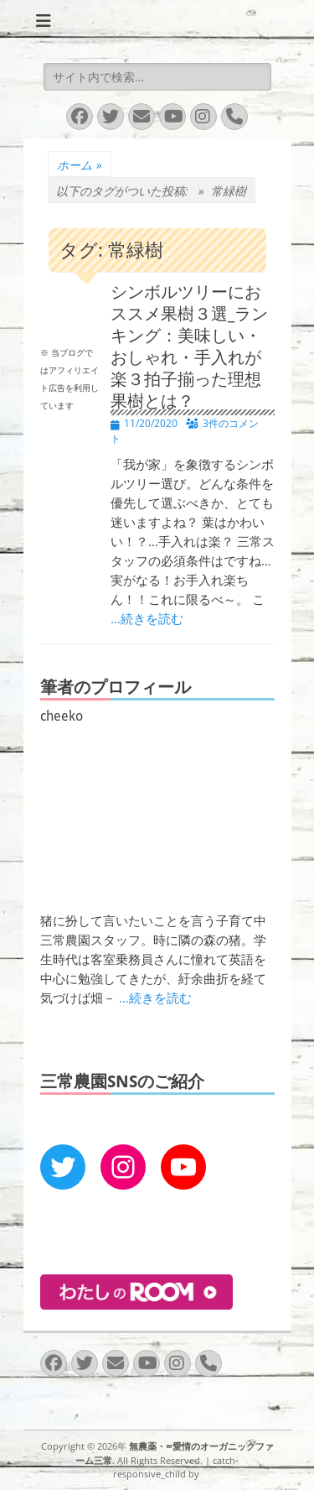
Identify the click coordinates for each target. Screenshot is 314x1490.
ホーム (79, 165)
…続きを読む (147, 619)
